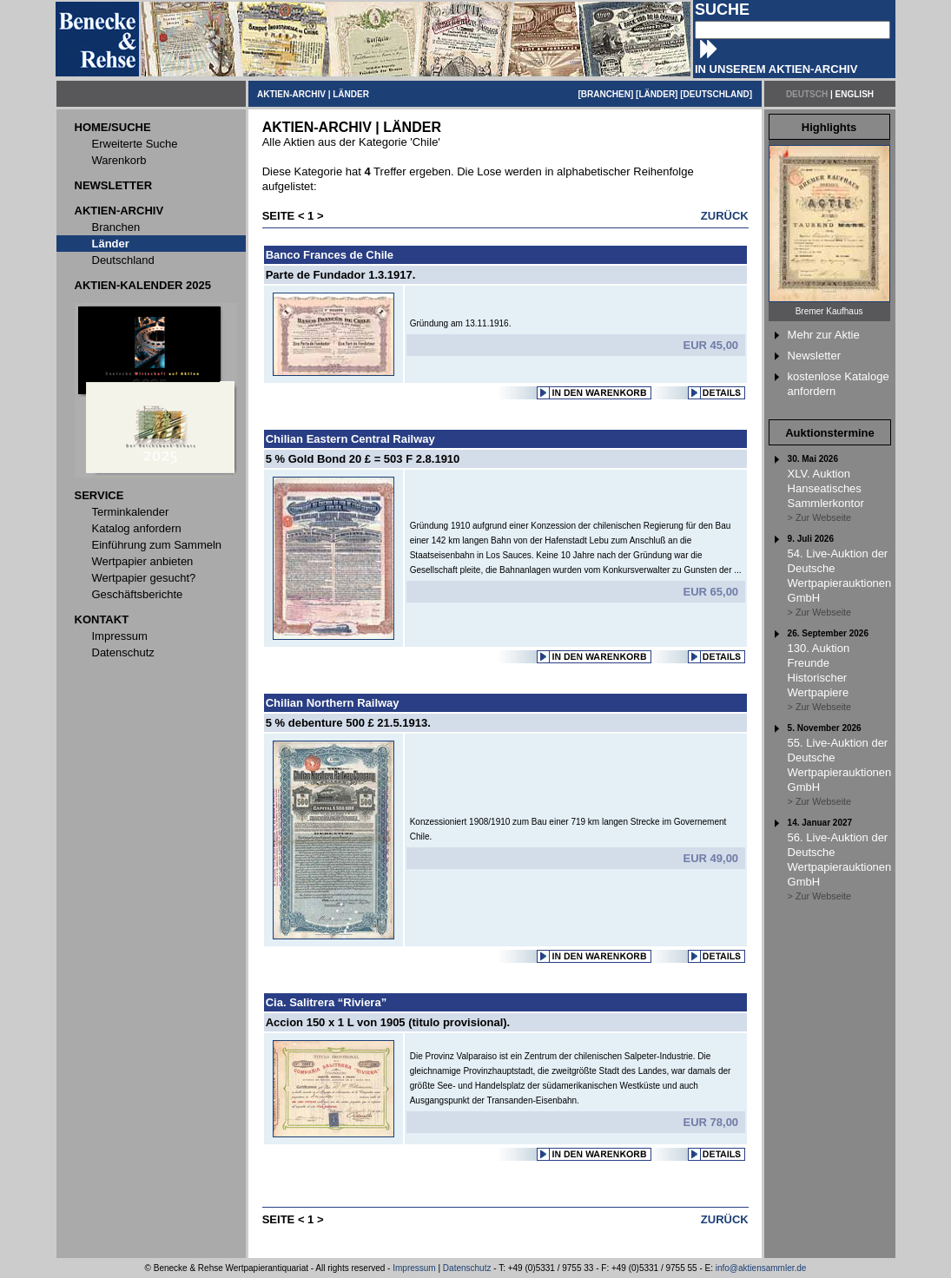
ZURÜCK (725, 215)
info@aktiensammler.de (761, 1268)
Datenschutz (467, 1268)
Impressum (414, 1268)
